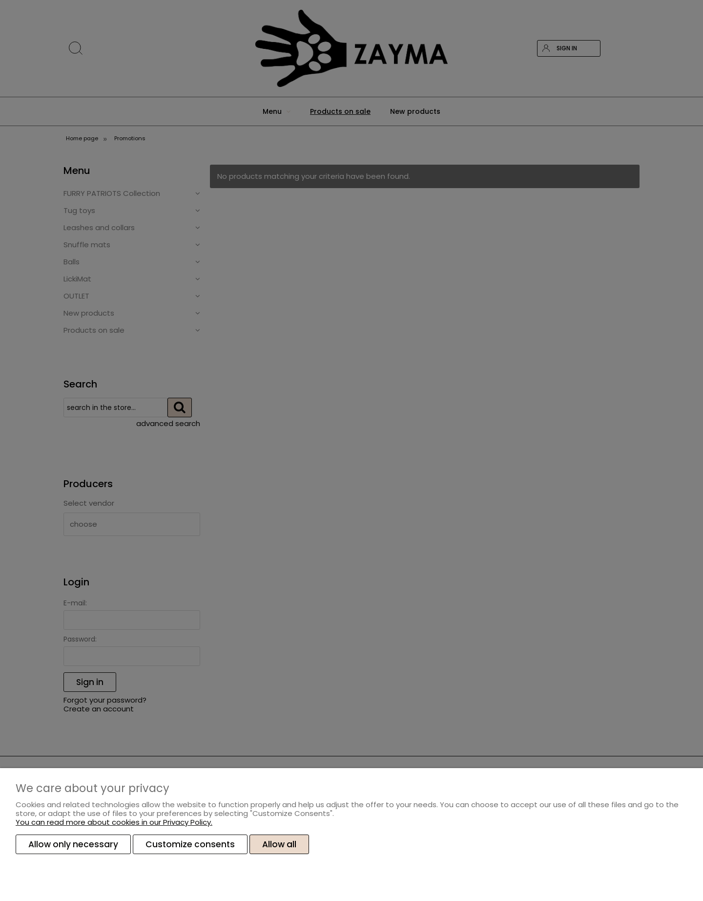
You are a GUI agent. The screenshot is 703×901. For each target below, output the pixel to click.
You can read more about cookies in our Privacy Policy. (114, 822)
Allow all (279, 844)
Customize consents (190, 844)
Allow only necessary (73, 844)
